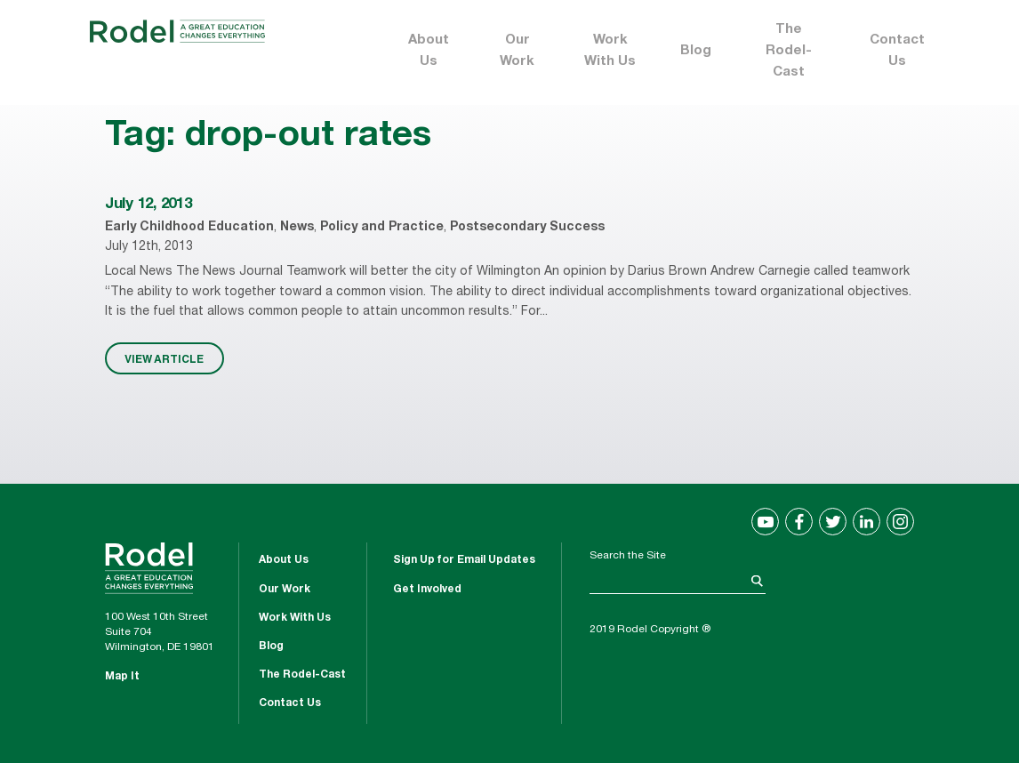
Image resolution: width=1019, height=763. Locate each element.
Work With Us (610, 51)
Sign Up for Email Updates (464, 560)
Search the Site (628, 555)
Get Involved (427, 589)
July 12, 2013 (148, 205)
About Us (428, 51)
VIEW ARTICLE (164, 358)
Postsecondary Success (527, 227)
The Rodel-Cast (789, 51)
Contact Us (897, 51)
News (297, 227)
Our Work (517, 51)
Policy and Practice (382, 227)
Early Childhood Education (189, 227)
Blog (695, 51)
